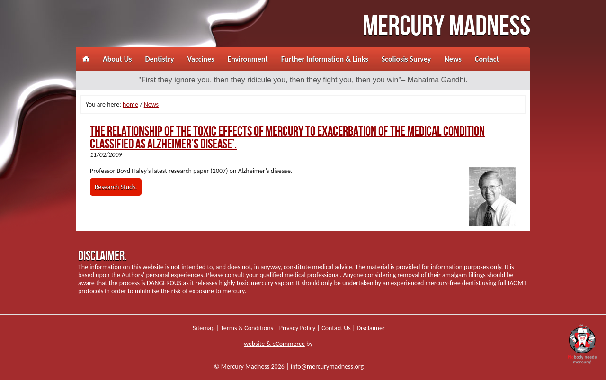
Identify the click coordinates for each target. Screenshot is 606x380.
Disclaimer (371, 328)
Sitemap (203, 328)
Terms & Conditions (247, 328)
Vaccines (200, 58)
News (453, 58)
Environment (247, 58)
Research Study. (116, 187)
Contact (487, 58)
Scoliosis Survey (406, 58)
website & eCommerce (274, 344)
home (130, 104)
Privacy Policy (297, 328)
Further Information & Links (324, 58)
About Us (117, 58)
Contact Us (336, 328)
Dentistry (159, 58)
